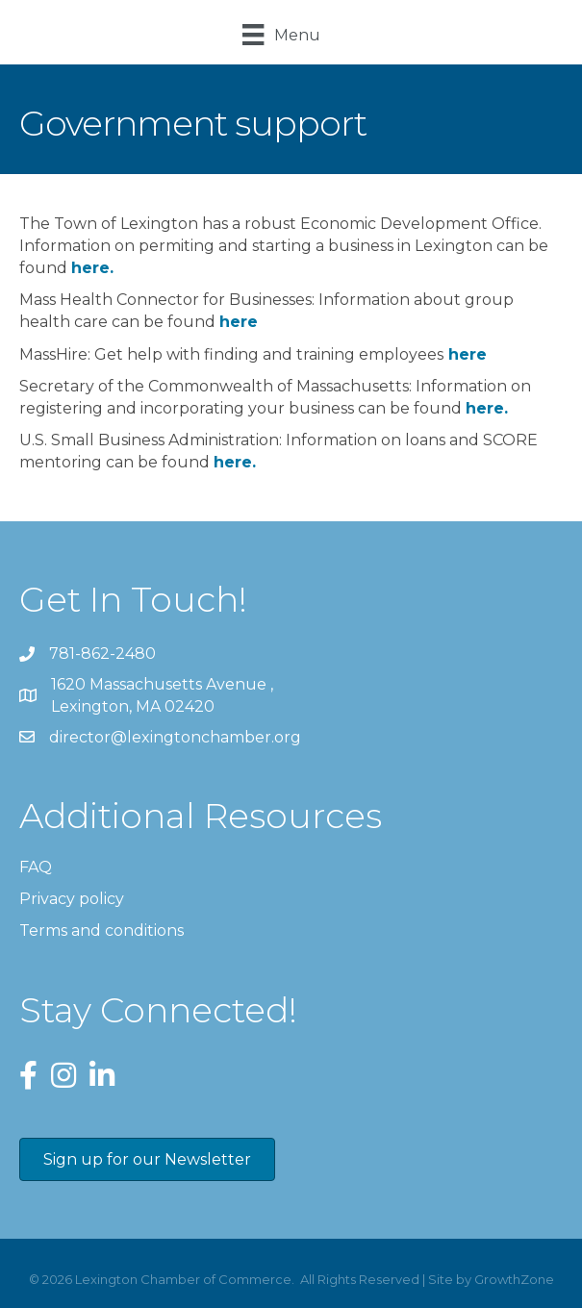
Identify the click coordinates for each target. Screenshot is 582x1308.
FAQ (35, 867)
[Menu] (281, 34)
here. (487, 408)
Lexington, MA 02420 (164, 694)
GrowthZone (514, 1279)
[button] (147, 1159)
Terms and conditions (101, 930)
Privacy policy (71, 899)
